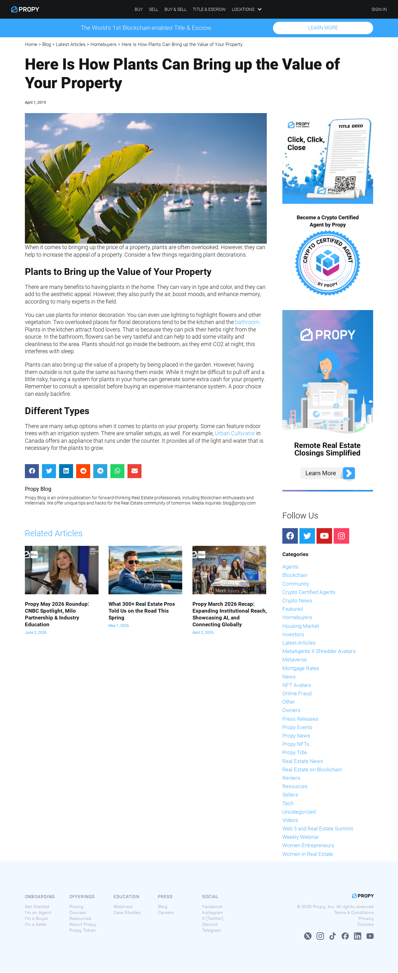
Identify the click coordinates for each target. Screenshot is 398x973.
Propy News (296, 736)
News (289, 677)
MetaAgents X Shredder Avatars (319, 652)
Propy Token (82, 931)
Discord (210, 925)
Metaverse (294, 660)
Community (295, 584)
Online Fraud (297, 694)
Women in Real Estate (307, 855)
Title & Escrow (209, 9)
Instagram (212, 913)
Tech (288, 804)
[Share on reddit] (83, 472)
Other (288, 703)
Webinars (122, 907)
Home (31, 45)
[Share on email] (134, 472)
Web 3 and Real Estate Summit (317, 829)
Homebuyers (103, 45)
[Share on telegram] (100, 472)
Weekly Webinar (300, 838)
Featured (292, 610)
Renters (291, 778)
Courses (77, 913)
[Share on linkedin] (66, 472)
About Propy (82, 925)
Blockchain (295, 576)
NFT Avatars (296, 686)
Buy (139, 9)
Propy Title (294, 753)
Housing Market (300, 627)
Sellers (290, 796)
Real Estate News (302, 762)
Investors (293, 635)
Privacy (366, 919)
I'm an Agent (38, 913)
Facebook (212, 907)
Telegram (211, 931)
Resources (295, 787)
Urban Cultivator (235, 434)
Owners (291, 711)
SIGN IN (379, 9)
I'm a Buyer (36, 919)
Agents (290, 567)
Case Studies (127, 913)
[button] (323, 28)
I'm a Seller (36, 925)
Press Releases (300, 719)
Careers (166, 913)
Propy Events (297, 728)
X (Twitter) (212, 919)
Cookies (365, 925)
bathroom (247, 323)
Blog (46, 45)
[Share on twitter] (49, 472)
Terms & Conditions (354, 913)
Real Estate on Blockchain (312, 770)
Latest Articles (71, 45)
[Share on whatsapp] (117, 472)
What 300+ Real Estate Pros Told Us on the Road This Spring (142, 611)
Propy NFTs (295, 745)
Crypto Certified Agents (309, 593)
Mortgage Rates (300, 669)
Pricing (76, 907)
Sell (153, 9)
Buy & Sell (175, 9)
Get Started (37, 907)
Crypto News (297, 601)
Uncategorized (299, 812)
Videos (290, 821)
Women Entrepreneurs (308, 846)
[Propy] (25, 9)
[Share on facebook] (32, 472)
